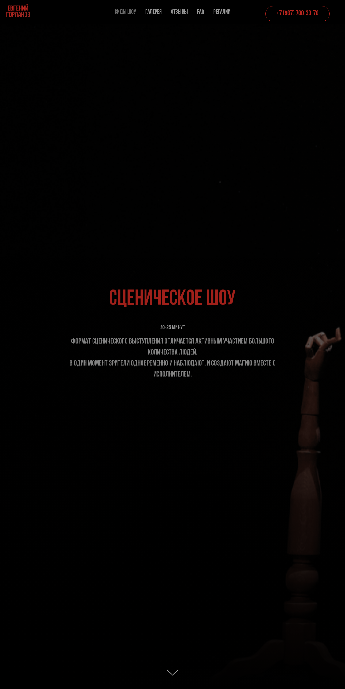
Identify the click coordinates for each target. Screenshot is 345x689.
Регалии (222, 12)
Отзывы (179, 12)
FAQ (200, 12)
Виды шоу (125, 12)
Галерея (153, 12)
